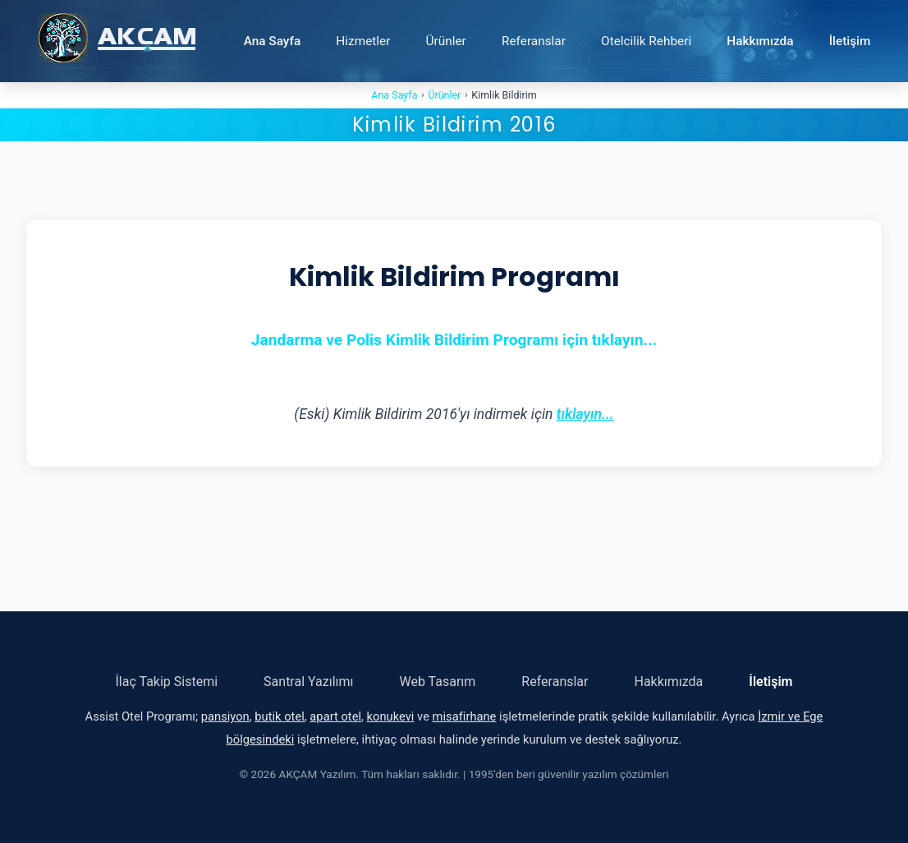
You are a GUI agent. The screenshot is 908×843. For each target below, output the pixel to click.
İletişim (850, 41)
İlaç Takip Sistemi (167, 681)
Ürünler (446, 41)
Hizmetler (363, 41)
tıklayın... (585, 414)
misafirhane (465, 716)
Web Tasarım (438, 681)
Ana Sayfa (272, 41)
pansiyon (225, 716)
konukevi (391, 716)
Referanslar (534, 41)
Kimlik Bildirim (503, 95)
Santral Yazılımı (308, 681)
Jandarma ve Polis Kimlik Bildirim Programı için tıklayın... (454, 339)
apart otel (335, 716)
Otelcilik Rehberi (646, 41)
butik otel (279, 716)
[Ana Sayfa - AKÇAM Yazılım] (117, 41)
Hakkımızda (760, 41)
